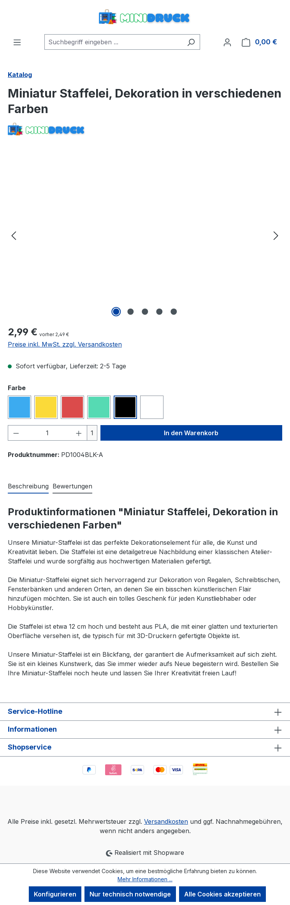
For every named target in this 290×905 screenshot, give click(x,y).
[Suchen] (191, 42)
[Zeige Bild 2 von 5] (130, 312)
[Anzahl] (48, 433)
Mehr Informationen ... (145, 879)
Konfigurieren (55, 894)
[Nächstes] (276, 235)
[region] (145, 235)
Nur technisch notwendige (130, 894)
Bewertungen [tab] (72, 486)
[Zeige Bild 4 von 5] (159, 312)
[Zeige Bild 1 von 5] (116, 312)
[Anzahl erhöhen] (79, 433)
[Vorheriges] (13, 235)
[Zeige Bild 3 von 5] (145, 312)
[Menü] (17, 42)
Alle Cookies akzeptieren (222, 894)
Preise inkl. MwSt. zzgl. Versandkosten (65, 344)
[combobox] (113, 42)
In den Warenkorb (191, 433)
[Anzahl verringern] (16, 433)
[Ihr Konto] (227, 42)
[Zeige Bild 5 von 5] (173, 312)
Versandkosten (166, 821)
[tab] (28, 486)
